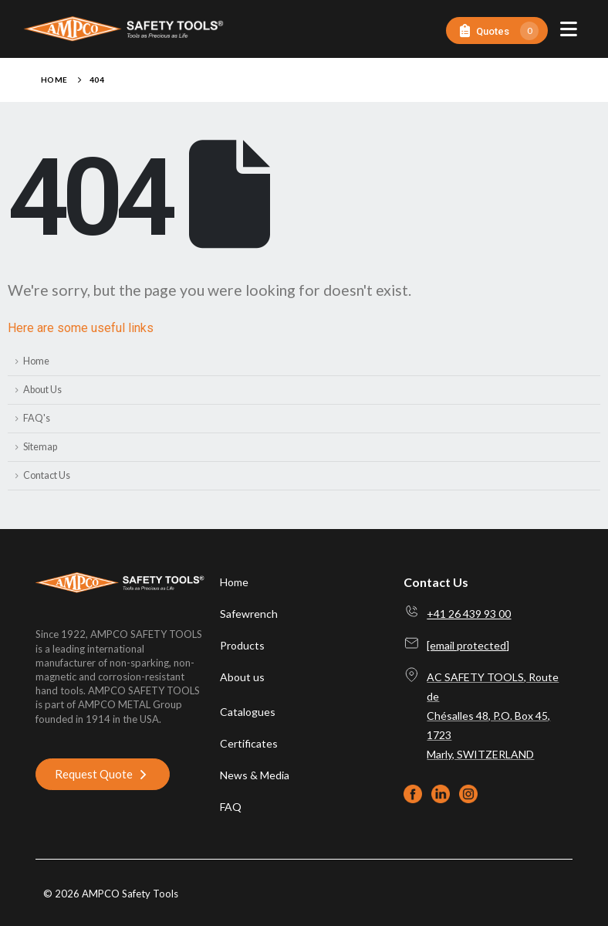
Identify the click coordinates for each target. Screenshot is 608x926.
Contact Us (46, 475)
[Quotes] (497, 30)
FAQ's (36, 418)
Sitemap (40, 447)
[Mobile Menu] (568, 29)
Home (36, 361)
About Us (42, 389)
